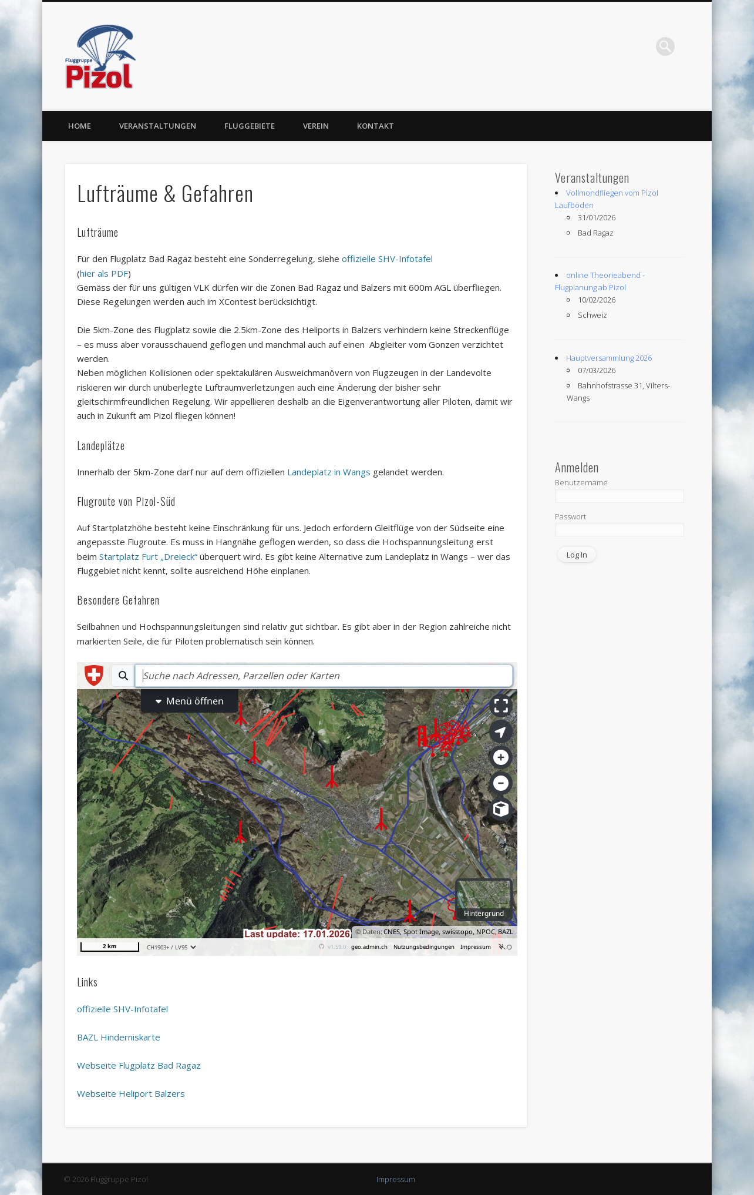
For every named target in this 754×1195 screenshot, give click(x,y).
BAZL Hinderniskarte (118, 1037)
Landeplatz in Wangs (329, 472)
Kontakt (375, 125)
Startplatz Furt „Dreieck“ (148, 556)
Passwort (570, 516)
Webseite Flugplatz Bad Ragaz (139, 1065)
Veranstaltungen (157, 125)
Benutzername (581, 482)
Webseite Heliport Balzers (131, 1093)
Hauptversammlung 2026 (609, 358)
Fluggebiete (249, 125)
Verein (316, 125)
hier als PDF (104, 273)
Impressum (395, 1179)
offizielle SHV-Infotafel (387, 258)
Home (79, 125)
